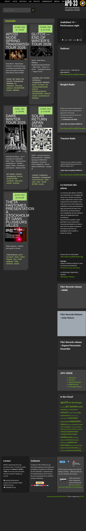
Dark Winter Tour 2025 (16, 119)
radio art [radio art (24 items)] (63, 448)
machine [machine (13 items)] (80, 429)
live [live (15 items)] (77, 429)
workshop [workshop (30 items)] (77, 450)
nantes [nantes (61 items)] (63, 437)
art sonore (41, 85)
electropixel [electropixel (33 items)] (73, 418)
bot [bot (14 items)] (68, 409)
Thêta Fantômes (12, 255)
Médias (57, 1)
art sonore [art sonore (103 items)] (71, 406)
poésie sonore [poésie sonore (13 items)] (73, 445)
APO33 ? (7, 1)
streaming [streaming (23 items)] (69, 450)
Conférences (36, 80)
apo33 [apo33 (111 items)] (64, 402)
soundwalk (10, 181)
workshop (16, 183)
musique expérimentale (40, 87)
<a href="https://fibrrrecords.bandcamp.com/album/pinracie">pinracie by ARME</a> (71, 299)
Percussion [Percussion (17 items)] (75, 440)
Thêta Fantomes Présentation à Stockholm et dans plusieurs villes (20, 213)
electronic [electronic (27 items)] (66, 415)
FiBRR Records (73, 384)
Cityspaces (10, 86)
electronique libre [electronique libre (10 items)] (64, 418)
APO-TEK (72, 380)
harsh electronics (38, 180)
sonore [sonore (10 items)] (79, 448)
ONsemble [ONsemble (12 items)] (63, 440)
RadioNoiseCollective (39, 91)
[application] (71, 35)
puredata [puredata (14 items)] (79, 445)
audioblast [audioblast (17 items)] (63, 409)
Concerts (10, 81)
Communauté (47, 1)
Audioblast (35, 78)
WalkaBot (16, 90)
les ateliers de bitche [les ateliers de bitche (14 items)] (69, 429)
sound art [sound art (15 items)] (63, 450)
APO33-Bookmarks (75, 382)
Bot (23, 79)
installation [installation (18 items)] (67, 427)
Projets (36, 1)
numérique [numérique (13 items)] (75, 437)
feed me (19, 176)
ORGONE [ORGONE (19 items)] (69, 440)
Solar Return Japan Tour (39, 121)
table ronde (18, 181)
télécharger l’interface (67, 277)
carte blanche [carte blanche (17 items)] (73, 409)
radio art (35, 89)
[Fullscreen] (81, 40)
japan (38, 182)
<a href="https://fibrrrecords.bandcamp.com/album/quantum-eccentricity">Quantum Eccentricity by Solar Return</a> (71, 327)
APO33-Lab (72, 378)
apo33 (34, 85)
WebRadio (10, 83)
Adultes (9, 79)
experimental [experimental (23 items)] (64, 421)
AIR (14, 79)
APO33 (82, 496)
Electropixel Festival (75, 387)
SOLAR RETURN (19, 88)
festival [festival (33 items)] (63, 424)
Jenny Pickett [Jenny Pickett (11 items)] (74, 427)
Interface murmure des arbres (70, 268)
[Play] (63, 40)
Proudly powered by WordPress (57, 496)
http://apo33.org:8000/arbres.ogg (72, 257)
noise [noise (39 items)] (70, 437)
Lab (30, 1)
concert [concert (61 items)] (64, 412)
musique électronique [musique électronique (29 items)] (68, 434)
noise (15, 259)
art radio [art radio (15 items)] (62, 407)
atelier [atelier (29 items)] (80, 407)
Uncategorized (18, 81)
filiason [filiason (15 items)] (69, 424)
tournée (9, 90)
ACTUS (15, 1)
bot (15, 83)
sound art (47, 93)
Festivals (23, 1)
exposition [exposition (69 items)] (75, 421)
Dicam (17, 257)
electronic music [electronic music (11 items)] (74, 415)
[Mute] (78, 40)
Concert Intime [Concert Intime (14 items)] (72, 412)
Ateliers (18, 79)
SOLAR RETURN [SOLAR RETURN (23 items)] (72, 448)
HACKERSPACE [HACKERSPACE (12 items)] (75, 424)
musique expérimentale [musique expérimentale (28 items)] (69, 432)
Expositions (36, 177)
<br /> (71, 59)
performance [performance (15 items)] (64, 442)
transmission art (44, 96)
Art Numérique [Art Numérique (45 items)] (75, 402)
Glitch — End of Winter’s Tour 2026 (41, 39)
